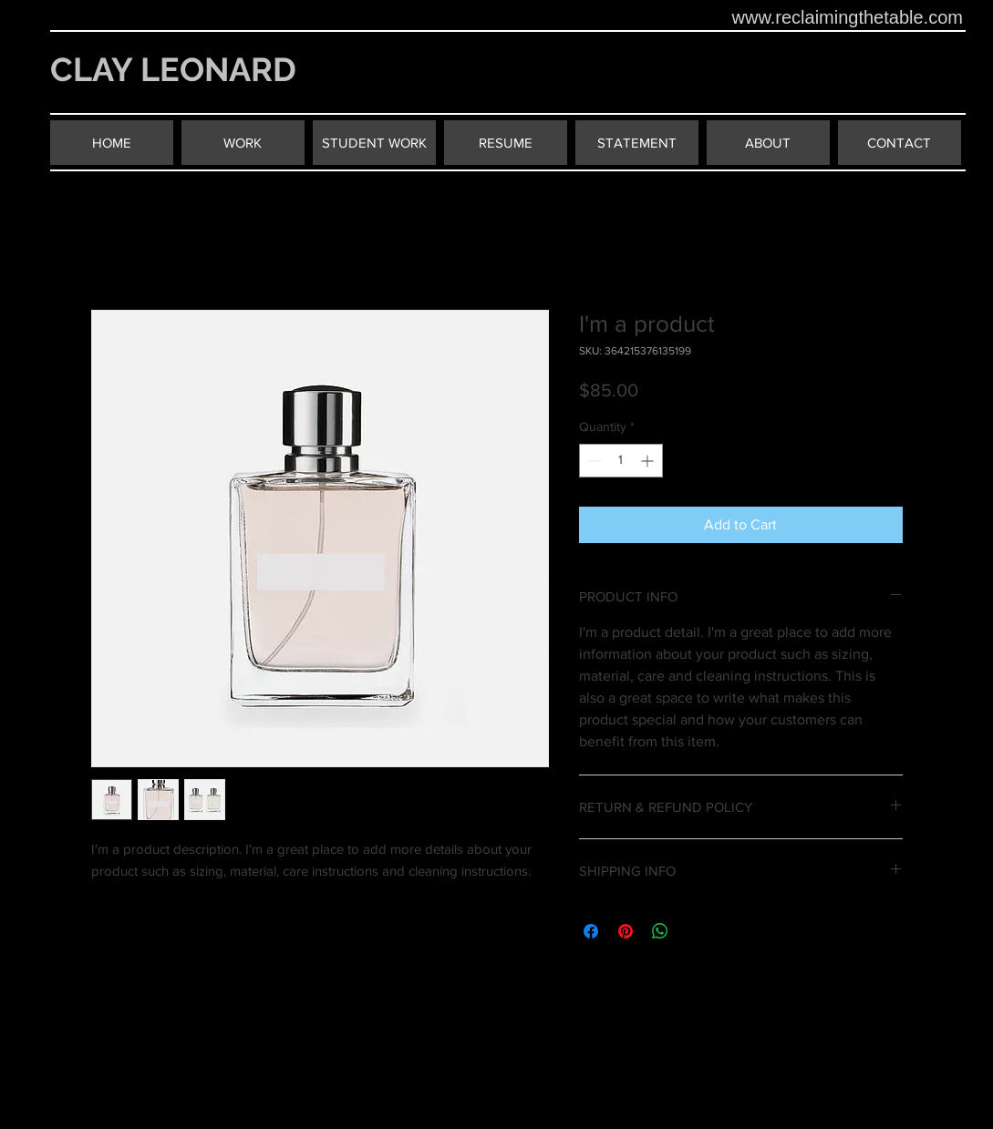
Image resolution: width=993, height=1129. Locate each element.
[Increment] (648, 461)
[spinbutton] (621, 461)
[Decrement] (593, 461)
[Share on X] (695, 931)
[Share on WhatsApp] (660, 931)
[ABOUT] (768, 142)
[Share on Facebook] (591, 931)
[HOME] (111, 142)
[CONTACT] (899, 142)
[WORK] (243, 142)
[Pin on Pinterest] (625, 931)
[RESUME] (505, 142)
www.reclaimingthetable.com (847, 17)
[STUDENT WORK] (374, 142)
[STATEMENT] (636, 142)
